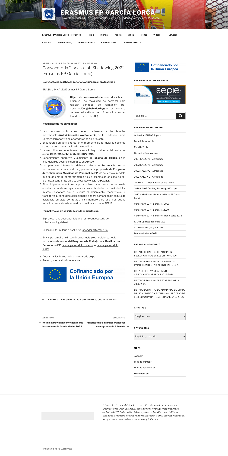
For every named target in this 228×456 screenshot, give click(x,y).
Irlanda (104, 34)
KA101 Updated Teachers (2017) (150, 221)
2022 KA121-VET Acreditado (148, 170)
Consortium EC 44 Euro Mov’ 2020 (152, 203)
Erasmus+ (53, 300)
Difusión (173, 34)
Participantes (87, 42)
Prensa (143, 34)
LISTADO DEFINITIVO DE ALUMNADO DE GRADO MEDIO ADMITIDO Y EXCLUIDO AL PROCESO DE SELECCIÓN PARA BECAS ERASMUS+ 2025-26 (160, 293)
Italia (91, 34)
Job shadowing (64, 42)
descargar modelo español (77, 245)
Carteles (46, 42)
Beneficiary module (144, 141)
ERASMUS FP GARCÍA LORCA (108, 12)
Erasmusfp (68, 300)
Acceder (138, 355)
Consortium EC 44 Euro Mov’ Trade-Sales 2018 (158, 215)
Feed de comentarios (144, 367)
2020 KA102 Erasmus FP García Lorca (154, 182)
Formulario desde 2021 (145, 233)
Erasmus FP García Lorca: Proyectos (63, 34)
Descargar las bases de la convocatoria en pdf (69, 256)
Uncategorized (108, 300)
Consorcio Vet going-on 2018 (149, 227)
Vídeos (158, 34)
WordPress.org (141, 373)
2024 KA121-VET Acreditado (148, 158)
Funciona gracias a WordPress (56, 448)
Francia (118, 34)
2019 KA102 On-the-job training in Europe (155, 188)
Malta (131, 34)
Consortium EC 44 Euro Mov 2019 (151, 209)
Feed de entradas (143, 361)
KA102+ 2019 (110, 42)
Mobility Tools (141, 147)
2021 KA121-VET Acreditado (148, 176)
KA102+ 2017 (132, 42)
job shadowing (86, 300)
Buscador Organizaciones (147, 153)
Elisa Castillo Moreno (82, 63)
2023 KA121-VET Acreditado (148, 164)
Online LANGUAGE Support (148, 135)
